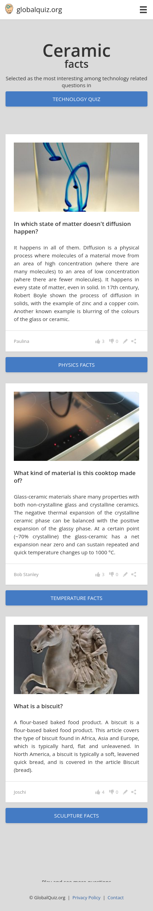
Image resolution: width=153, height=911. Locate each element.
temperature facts (76, 597)
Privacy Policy (87, 897)
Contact (116, 897)
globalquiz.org (39, 9)
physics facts (76, 364)
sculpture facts (76, 815)
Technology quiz (76, 98)
